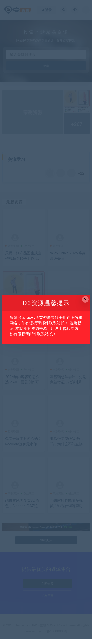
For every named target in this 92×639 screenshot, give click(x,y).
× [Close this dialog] (85, 299)
